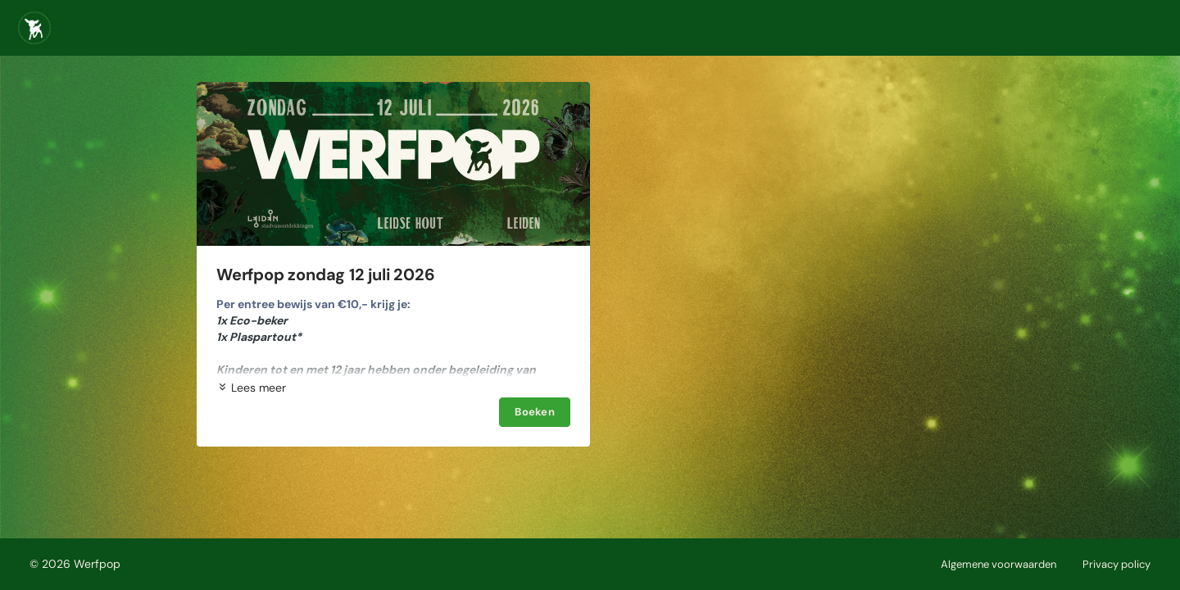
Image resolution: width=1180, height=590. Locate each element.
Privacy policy (1116, 564)
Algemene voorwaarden (998, 564)
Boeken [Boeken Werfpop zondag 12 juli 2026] (535, 412)
